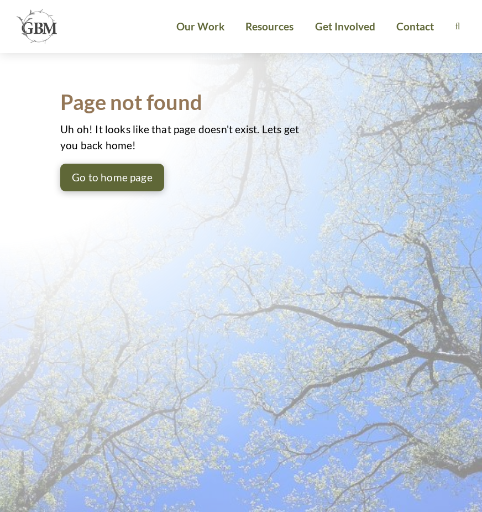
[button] (457, 26)
